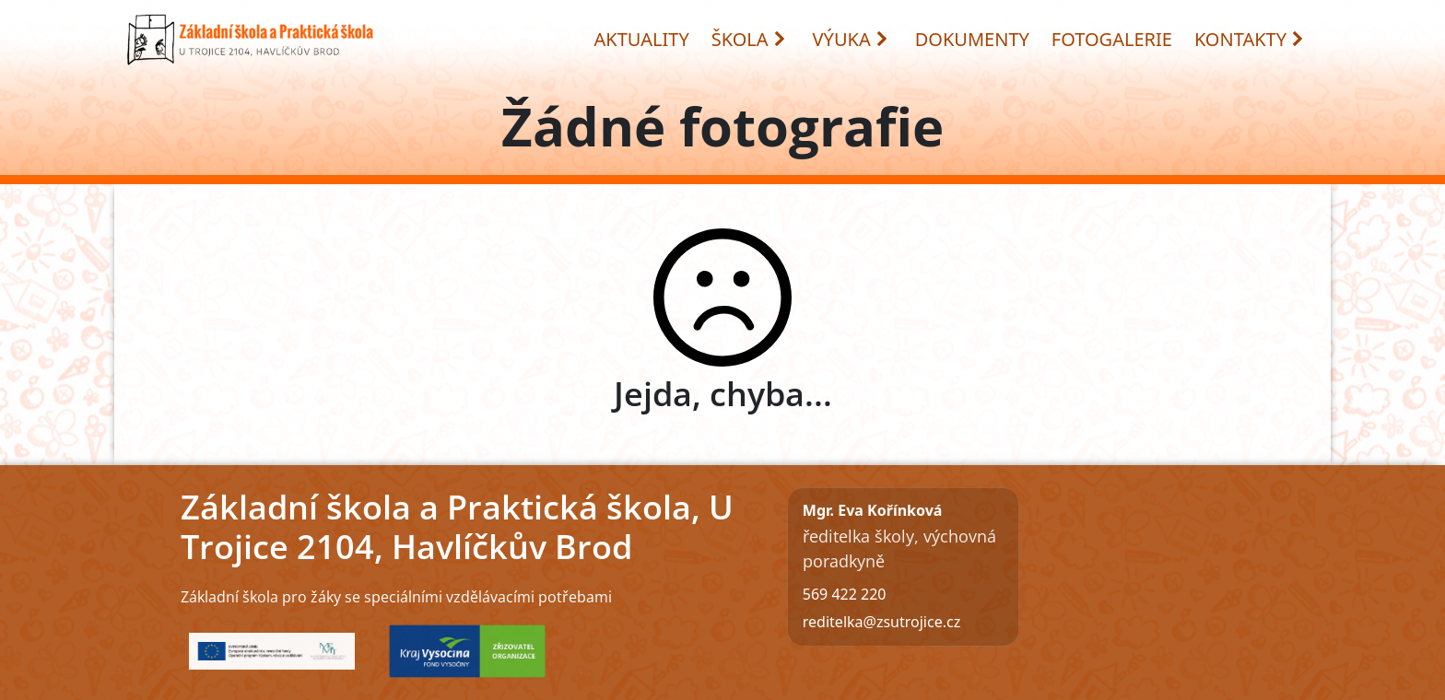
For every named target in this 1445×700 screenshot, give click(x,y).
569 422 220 (845, 594)
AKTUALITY (641, 39)
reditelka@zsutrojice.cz (881, 622)
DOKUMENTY (972, 39)
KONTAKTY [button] (1249, 39)
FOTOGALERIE (1111, 39)
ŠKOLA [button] (749, 39)
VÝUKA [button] (851, 39)
